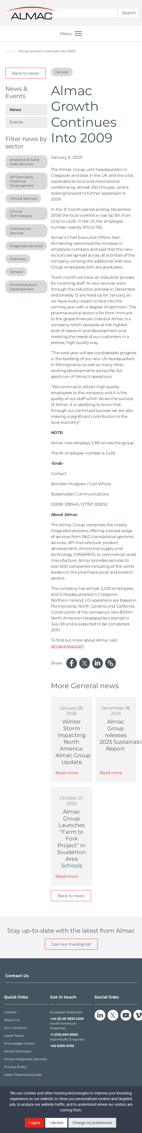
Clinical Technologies (21, 213)
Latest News (14, 1036)
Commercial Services (20, 230)
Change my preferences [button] (92, 1123)
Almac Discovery (18, 1051)
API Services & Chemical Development (21, 181)
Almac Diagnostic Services (25, 1059)
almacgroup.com (67, 646)
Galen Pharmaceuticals (22, 1075)
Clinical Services (23, 198)
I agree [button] (34, 1123)
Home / (11, 51)
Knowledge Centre (19, 1043)
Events (16, 122)
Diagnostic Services (26, 246)
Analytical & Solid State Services (24, 161)
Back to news (25, 73)
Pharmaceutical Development (23, 287)
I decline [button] (56, 1123)
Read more (67, 772)
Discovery (18, 259)
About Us (11, 1020)
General (16, 272)
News (15, 109)
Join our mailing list (71, 944)
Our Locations (15, 1028)
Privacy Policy (15, 1067)
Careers (10, 1012)
